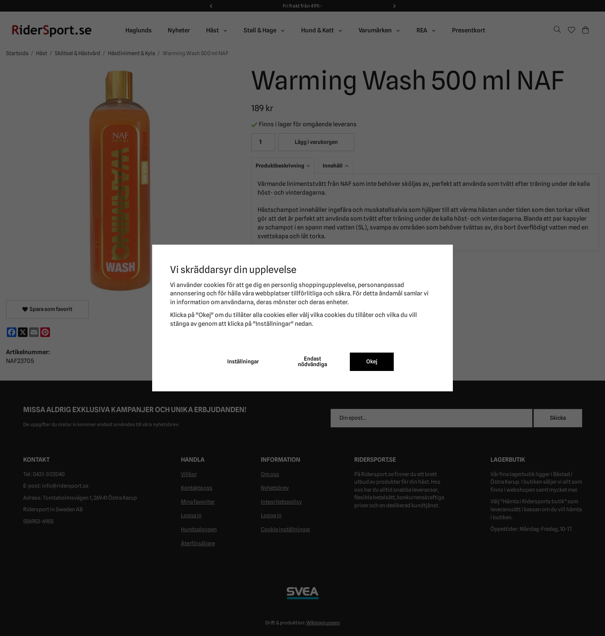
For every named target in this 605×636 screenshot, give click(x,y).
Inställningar (243, 361)
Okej (371, 361)
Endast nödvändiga (312, 361)
